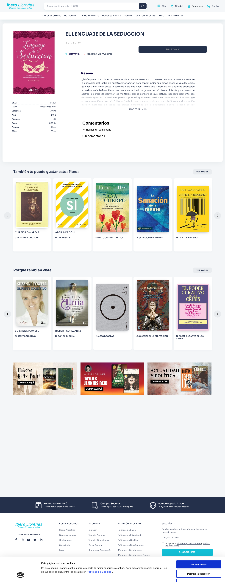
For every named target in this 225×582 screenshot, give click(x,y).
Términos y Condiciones (189, 545)
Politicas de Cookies (99, 384)
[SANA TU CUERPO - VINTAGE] (152, 227)
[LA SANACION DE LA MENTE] (193, 227)
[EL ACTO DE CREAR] (152, 326)
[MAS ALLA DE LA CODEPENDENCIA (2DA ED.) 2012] (32, 227)
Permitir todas (199, 376)
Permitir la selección (198, 386)
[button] (109, 54)
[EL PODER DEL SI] (112, 227)
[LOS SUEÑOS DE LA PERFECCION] (193, 326)
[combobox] (95, 6)
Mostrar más (156, 109)
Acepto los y (187, 546)
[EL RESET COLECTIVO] (72, 326)
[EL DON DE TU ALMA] (112, 326)
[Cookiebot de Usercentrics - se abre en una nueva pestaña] (20, 409)
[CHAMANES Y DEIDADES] (72, 227)
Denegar (198, 395)
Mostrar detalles (170, 409)
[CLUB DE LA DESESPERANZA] (32, 326)
